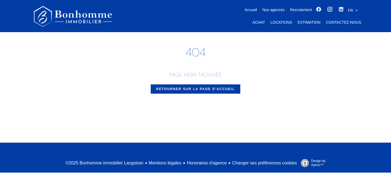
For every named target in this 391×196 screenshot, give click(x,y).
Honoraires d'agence (207, 163)
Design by (311, 163)
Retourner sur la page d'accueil (195, 89)
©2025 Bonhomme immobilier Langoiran (104, 163)
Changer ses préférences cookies (264, 163)
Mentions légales (165, 163)
